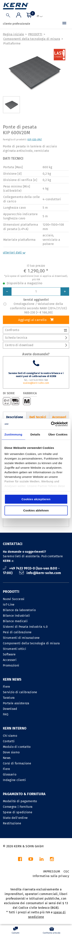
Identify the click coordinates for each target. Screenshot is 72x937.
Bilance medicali (15, 621)
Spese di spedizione (17, 812)
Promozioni (11, 665)
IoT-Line (9, 604)
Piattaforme (12, 43)
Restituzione (12, 823)
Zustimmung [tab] (13, 434)
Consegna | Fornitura (17, 807)
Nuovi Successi (13, 599)
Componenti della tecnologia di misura (31, 39)
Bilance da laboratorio (19, 610)
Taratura (9, 698)
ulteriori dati (14, 252)
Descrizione (14, 417)
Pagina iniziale (13, 34)
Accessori (59, 417)
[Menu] (64, 24)
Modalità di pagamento (20, 801)
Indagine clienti (14, 780)
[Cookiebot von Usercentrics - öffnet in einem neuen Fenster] (51, 424)
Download (10, 709)
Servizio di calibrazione (20, 692)
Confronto (36, 330)
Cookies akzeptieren (36, 499)
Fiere (6, 686)
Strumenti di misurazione (21, 638)
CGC (66, 871)
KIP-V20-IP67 (34, 139)
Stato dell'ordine (15, 818)
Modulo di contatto (17, 747)
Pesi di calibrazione (17, 632)
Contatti (9, 741)
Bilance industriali (16, 615)
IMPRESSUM (51, 871)
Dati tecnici (37, 417)
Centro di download (36, 345)
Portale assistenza (16, 703)
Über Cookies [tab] (58, 434)
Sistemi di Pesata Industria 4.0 (25, 626)
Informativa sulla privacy (51, 876)
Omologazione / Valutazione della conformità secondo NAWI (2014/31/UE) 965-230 (38, 308)
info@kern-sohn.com (40, 573)
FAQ (5, 714)
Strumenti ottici (14, 649)
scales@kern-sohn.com (36, 383)
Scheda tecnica (36, 337)
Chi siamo (10, 735)
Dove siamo (11, 752)
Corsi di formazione (17, 763)
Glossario (9, 774)
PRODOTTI (35, 34)
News (6, 758)
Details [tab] (35, 434)
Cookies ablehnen (36, 510)
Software (9, 654)
